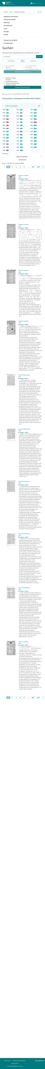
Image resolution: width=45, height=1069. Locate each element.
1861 (4, 125)
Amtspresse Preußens (10, 19)
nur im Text (29, 67)
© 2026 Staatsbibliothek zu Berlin (15, 1066)
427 (33, 167)
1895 (31, 144)
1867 (4, 144)
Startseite (6, 12)
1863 (4, 131)
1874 (17, 122)
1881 (17, 144)
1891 (31, 131)
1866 (4, 141)
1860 (4, 122)
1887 (31, 119)
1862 (4, 128)
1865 (4, 137)
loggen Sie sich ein (9, 94)
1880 (17, 141)
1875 (17, 125)
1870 (17, 109)
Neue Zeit (8, 67)
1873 (17, 119)
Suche (11, 12)
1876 (17, 128)
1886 (31, 116)
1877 (17, 131)
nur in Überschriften (31, 66)
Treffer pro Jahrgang (11, 106)
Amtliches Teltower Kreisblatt (11, 79)
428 (38, 167)
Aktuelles (6, 31)
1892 (31, 134)
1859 (4, 119)
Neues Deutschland (11, 69)
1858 (4, 116)
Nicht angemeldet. (39, 1060)
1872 (17, 116)
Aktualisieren (22, 160)
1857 (4, 112)
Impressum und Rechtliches (19, 1060)
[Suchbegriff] (19, 56)
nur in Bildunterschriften (32, 69)
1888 (31, 122)
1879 (17, 137)
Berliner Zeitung (10, 66)
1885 (31, 112)
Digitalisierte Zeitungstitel (11, 16)
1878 (17, 134)
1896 (31, 147)
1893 (31, 137)
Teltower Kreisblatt (11, 85)
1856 (4, 109)
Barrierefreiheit (15, 1063)
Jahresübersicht (8, 25)
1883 (17, 150)
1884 (31, 109)
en (40, 12)
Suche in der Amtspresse (22, 87)
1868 (4, 147)
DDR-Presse (7, 22)
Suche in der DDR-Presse (22, 72)
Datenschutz (7, 1060)
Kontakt (6, 34)
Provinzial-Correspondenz (12, 83)
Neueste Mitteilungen (11, 81)
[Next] (43, 166)
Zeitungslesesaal (8, 43)
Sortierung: (5, 153)
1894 (31, 141)
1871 (17, 112)
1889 (31, 125)
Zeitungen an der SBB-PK (10, 40)
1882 (17, 147)
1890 (31, 128)
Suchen (39, 56)
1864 (4, 134)
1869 (4, 150)
